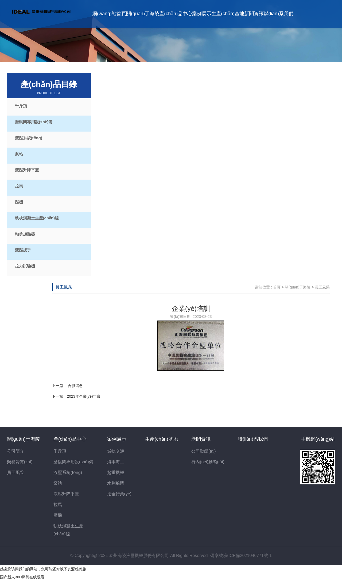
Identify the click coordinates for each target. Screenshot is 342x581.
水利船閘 (115, 483)
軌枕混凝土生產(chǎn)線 (37, 218)
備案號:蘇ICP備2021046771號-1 (241, 555)
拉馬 (19, 186)
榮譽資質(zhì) (20, 462)
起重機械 (115, 472)
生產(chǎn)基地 (227, 13)
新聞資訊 (253, 13)
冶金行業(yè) (119, 494)
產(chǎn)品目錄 (49, 88)
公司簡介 (15, 451)
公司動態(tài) (203, 451)
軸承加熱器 (25, 234)
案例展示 (201, 13)
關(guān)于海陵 (142, 13)
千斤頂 (21, 106)
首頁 (277, 287)
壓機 (19, 202)
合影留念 (75, 386)
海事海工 (115, 462)
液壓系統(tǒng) (28, 138)
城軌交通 (115, 451)
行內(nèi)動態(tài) (207, 462)
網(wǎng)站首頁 (109, 13)
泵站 (19, 154)
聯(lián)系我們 (278, 13)
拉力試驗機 (25, 266)
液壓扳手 (23, 250)
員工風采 (63, 287)
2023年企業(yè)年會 (83, 396)
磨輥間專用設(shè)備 (34, 122)
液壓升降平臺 (27, 170)
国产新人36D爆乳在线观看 (22, 577)
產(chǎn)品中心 (175, 13)
